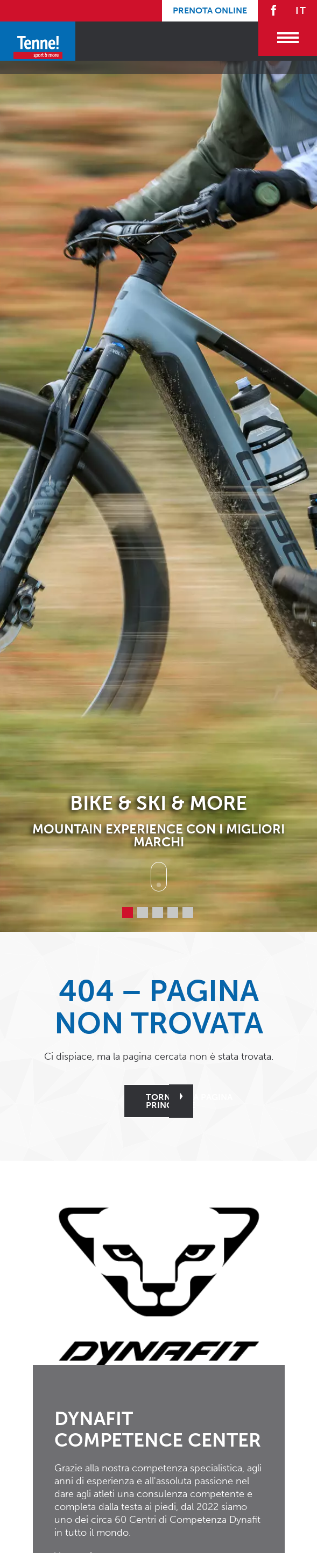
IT (301, 11)
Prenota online (210, 10)
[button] (159, 1284)
